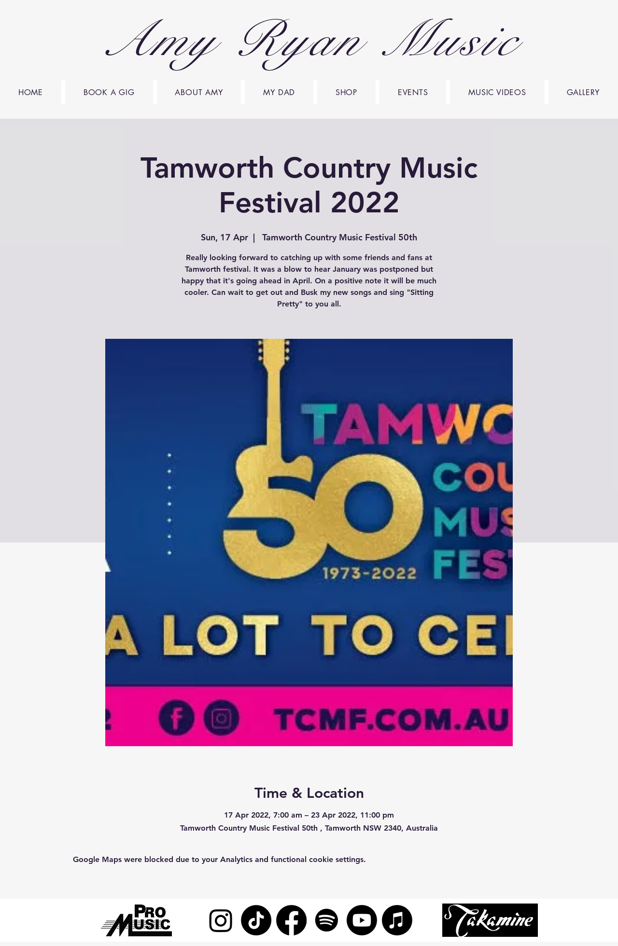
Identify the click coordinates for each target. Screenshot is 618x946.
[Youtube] (362, 920)
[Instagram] (221, 920)
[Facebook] (291, 920)
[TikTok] (256, 920)
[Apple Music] (397, 920)
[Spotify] (326, 920)
